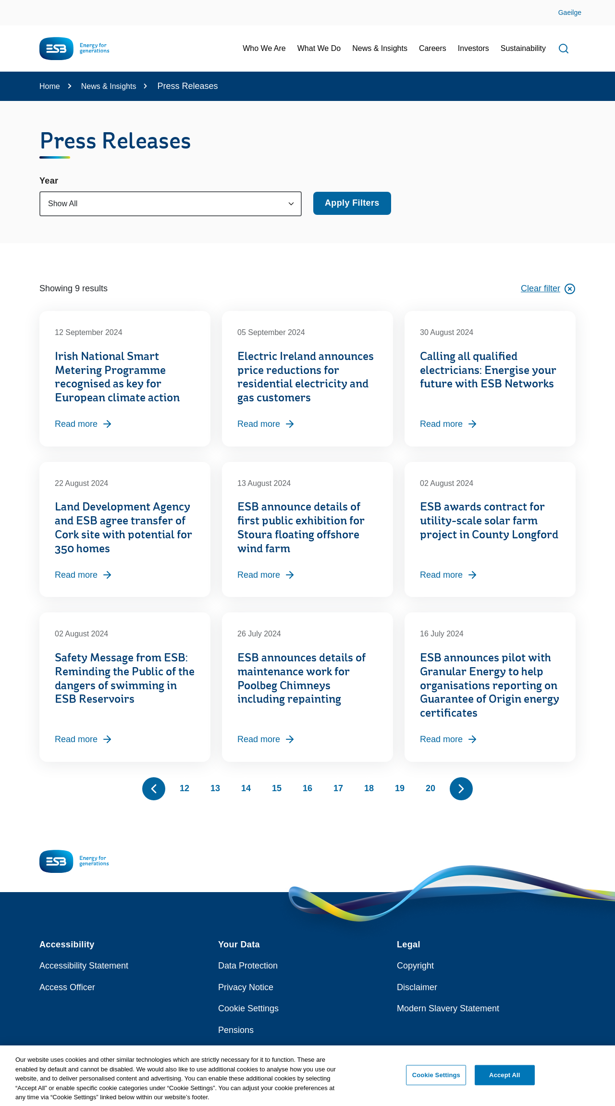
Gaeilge (569, 12)
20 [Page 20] (430, 788)
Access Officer (67, 987)
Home (49, 86)
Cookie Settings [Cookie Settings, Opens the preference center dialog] (436, 1079)
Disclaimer (417, 987)
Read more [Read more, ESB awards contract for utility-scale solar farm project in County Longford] (449, 575)
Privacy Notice (245, 987)
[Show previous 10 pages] (153, 788)
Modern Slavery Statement (448, 1008)
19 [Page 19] (400, 788)
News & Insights (108, 86)
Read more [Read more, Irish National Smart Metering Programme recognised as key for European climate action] (84, 424)
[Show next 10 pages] (461, 788)
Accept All (504, 1079)
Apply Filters (352, 203)
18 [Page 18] (369, 788)
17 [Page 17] (338, 788)
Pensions (236, 1030)
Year (48, 181)
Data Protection (248, 965)
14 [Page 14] (246, 788)
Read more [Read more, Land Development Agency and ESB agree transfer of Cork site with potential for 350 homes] (84, 575)
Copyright (415, 965)
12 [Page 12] (184, 788)
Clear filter (548, 289)
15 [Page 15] (277, 788)
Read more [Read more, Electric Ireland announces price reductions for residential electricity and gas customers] (266, 424)
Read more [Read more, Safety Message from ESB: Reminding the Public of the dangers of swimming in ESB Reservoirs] (84, 739)
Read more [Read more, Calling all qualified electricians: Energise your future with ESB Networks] (449, 424)
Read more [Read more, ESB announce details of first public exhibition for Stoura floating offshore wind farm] (266, 575)
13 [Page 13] (215, 788)
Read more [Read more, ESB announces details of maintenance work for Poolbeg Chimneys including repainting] (266, 739)
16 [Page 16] (307, 788)
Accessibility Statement (83, 965)
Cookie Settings (248, 1008)
